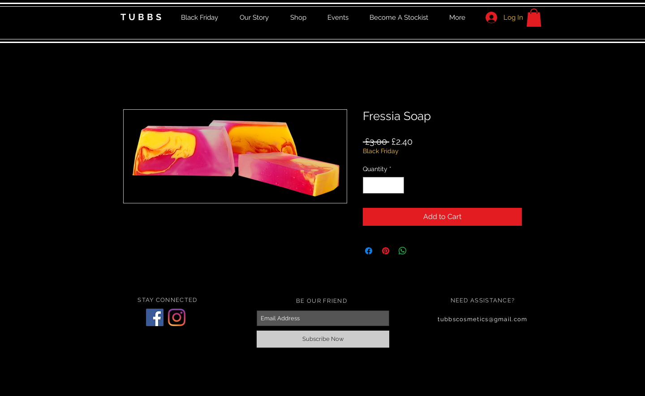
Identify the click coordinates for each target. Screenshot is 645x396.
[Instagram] (176, 317)
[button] (534, 18)
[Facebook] (154, 317)
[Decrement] (369, 185)
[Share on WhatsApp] (402, 250)
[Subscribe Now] (323, 339)
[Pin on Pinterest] (385, 250)
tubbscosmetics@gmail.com (482, 319)
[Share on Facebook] (368, 250)
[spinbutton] (383, 185)
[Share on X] (419, 250)
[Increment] (397, 185)
